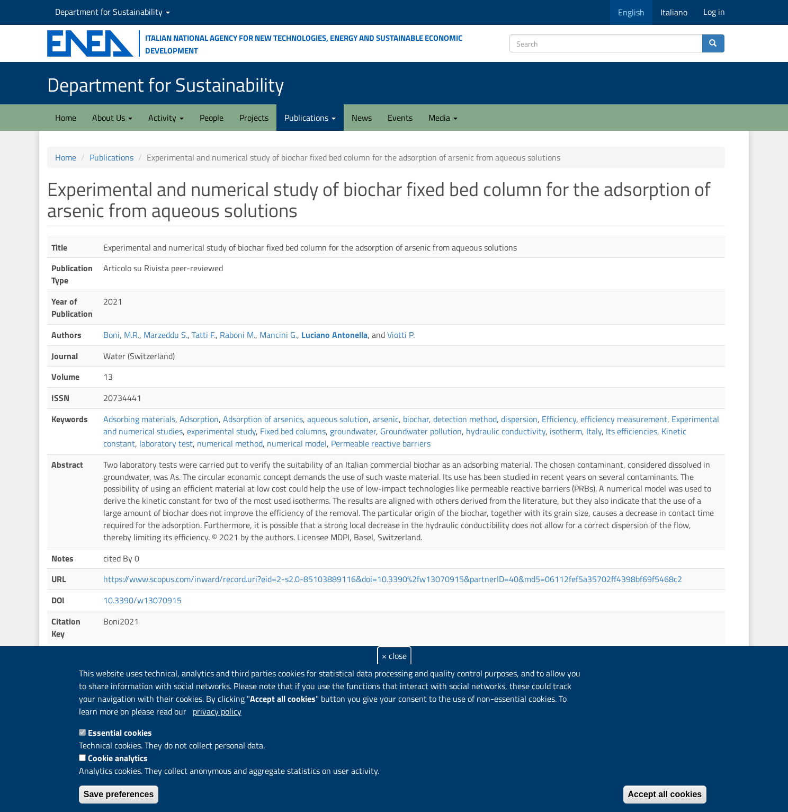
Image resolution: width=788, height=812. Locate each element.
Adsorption (199, 419)
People (211, 117)
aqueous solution (338, 419)
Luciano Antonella (334, 334)
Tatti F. (204, 334)
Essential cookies (120, 732)
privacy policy (217, 711)
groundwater (353, 431)
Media (443, 117)
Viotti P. (401, 334)
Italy (594, 431)
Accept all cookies (665, 794)
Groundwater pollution (421, 431)
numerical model (297, 443)
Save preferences (119, 794)
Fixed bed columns (293, 431)
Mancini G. (278, 334)
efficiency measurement (623, 419)
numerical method (230, 443)
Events (400, 117)
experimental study (221, 431)
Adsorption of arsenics (263, 419)
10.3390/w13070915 (142, 600)
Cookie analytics (118, 758)
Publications (310, 117)
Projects (253, 117)
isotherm (566, 431)
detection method (465, 419)
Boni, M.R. (121, 334)
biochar (416, 419)
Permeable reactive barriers (381, 443)
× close (394, 655)
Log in (714, 11)
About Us (112, 117)
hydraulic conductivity (505, 431)
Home (65, 117)
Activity (166, 117)
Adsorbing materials (139, 419)
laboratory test (166, 443)
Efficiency (559, 419)
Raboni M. (237, 334)
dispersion (519, 419)
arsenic (386, 419)
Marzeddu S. (165, 334)
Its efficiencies (631, 431)
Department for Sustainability (112, 11)
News (362, 117)
